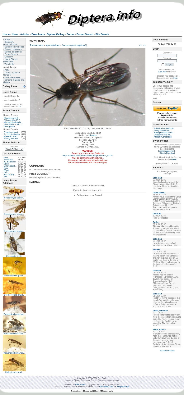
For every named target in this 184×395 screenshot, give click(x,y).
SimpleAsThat (123, 387)
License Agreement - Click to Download (167, 152)
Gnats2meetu (159, 193)
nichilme (157, 271)
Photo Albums (36, 45)
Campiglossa (9, 126)
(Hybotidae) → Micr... (13, 124)
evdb (6, 172)
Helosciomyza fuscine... (14, 198)
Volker (6, 164)
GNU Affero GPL (106, 387)
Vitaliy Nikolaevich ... (163, 130)
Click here (162, 72)
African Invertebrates (163, 137)
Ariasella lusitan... (11, 136)
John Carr (157, 178)
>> (144, 45)
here (175, 78)
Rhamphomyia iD (11, 118)
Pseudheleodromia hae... (14, 314)
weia (6, 168)
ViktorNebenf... (10, 166)
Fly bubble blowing (12, 134)
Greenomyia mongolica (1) (74, 45)
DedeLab (157, 214)
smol (6, 158)
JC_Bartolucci (10, 162)
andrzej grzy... (10, 174)
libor (5, 176)
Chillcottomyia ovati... (14, 372)
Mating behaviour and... (164, 133)
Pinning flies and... (12, 139)
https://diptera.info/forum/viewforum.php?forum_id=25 (88, 155)
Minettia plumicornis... (13, 122)
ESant (6, 170)
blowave (93, 135)
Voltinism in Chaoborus (164, 128)
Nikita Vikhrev (159, 330)
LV (20, 107)
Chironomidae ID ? (12, 120)
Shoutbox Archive (167, 351)
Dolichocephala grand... (14, 276)
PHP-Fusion (80, 385)
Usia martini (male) (14, 256)
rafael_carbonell (160, 311)
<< (140, 45)
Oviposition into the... (163, 135)
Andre (155, 222)
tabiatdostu (8, 160)
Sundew (156, 249)
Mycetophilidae (52, 45)
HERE (174, 159)
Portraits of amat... (12, 132)
